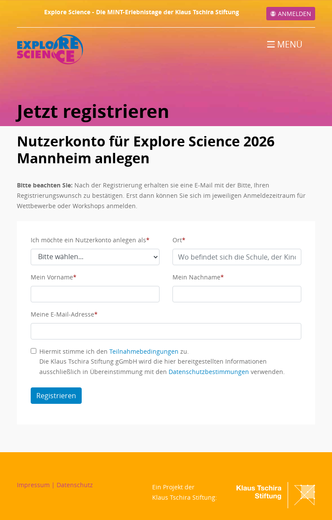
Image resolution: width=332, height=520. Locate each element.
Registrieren (56, 395)
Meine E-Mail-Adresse (62, 314)
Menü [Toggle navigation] (285, 44)
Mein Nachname (196, 277)
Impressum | (37, 485)
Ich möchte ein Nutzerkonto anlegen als (88, 240)
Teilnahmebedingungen (144, 351)
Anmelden (290, 14)
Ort (177, 240)
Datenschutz (75, 485)
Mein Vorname (52, 277)
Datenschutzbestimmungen (209, 372)
